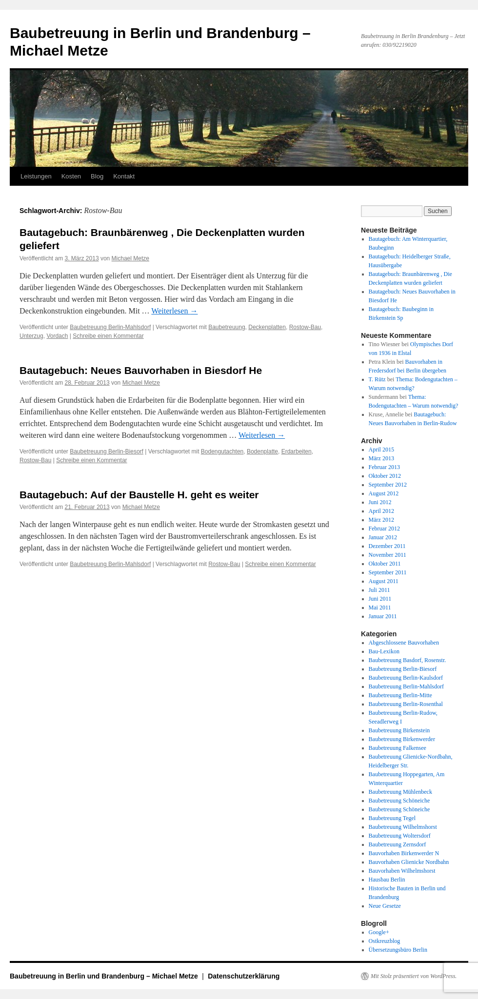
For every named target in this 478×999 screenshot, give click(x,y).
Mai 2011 (380, 607)
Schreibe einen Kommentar (108, 336)
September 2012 (388, 484)
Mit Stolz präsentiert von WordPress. (414, 976)
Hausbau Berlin (387, 879)
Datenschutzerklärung (243, 976)
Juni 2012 (380, 502)
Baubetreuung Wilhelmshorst (403, 826)
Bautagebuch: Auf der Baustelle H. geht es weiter (139, 494)
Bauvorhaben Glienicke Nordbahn (409, 862)
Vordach (57, 336)
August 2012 (384, 493)
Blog (97, 176)
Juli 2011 (379, 590)
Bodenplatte (262, 451)
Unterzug (31, 336)
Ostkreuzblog (384, 941)
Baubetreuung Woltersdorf (400, 835)
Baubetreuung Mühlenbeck (400, 791)
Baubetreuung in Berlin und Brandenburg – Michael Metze (105, 976)
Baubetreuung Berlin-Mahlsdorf (110, 327)
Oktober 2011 (385, 563)
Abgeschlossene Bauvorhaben (404, 642)
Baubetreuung (226, 327)
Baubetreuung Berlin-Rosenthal (406, 704)
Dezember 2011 (387, 546)
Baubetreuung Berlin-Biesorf (106, 451)
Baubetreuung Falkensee (397, 747)
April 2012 (381, 511)
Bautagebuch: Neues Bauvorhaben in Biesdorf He (141, 370)
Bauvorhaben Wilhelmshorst (402, 870)
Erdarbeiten (296, 451)
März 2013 (381, 458)
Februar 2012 (384, 528)
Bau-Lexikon (384, 651)
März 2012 (381, 519)
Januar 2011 (383, 616)
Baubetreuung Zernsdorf (397, 844)
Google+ (379, 932)
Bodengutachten (222, 451)
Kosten (71, 176)
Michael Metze (130, 258)
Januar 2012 (383, 537)
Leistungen (36, 176)
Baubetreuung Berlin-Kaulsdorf (406, 677)
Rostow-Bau (305, 327)
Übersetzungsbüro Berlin (398, 949)
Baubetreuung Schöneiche (399, 800)
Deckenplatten (267, 327)
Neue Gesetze (385, 905)
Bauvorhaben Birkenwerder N (404, 853)
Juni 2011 (380, 598)
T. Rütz (377, 379)
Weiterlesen (174, 311)
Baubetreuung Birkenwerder (402, 739)
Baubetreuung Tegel (392, 818)
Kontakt (124, 176)
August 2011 (383, 581)
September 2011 (388, 572)
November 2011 (387, 554)
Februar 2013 (384, 467)
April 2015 (381, 449)
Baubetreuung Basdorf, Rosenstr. (407, 660)
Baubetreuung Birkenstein (399, 730)
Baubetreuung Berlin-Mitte (400, 695)
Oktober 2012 (385, 475)
